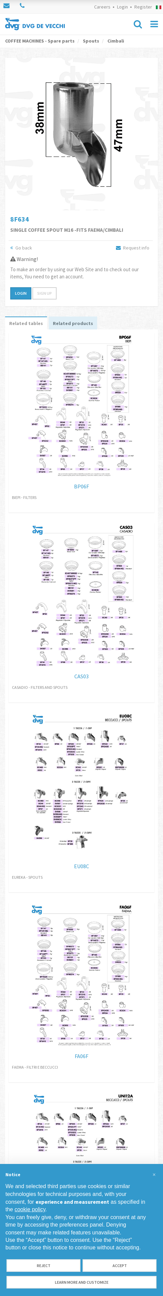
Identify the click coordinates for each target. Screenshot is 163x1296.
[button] (154, 1174)
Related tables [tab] (26, 323)
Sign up (44, 293)
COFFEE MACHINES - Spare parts (40, 41)
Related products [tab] (73, 323)
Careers (102, 7)
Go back (21, 248)
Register (143, 7)
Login (122, 7)
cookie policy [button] (30, 1209)
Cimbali (115, 41)
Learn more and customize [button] (81, 1282)
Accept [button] (120, 1265)
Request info (132, 248)
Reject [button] (43, 1265)
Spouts (90, 41)
